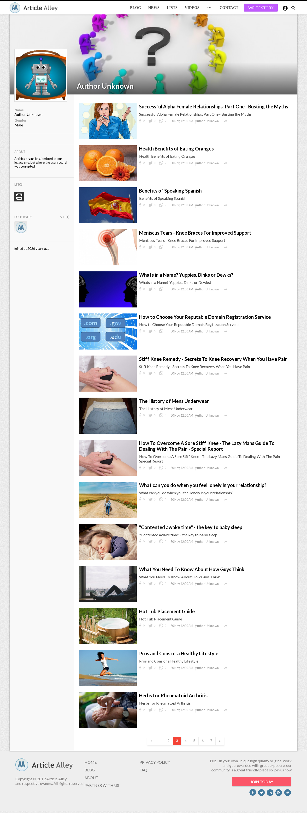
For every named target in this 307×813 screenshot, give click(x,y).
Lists (172, 8)
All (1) (64, 217)
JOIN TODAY (261, 784)
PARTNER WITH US (101, 787)
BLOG (135, 8)
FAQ (143, 772)
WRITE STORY (260, 7)
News (153, 8)
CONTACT (228, 8)
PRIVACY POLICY (155, 764)
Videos (192, 8)
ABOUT (91, 779)
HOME (90, 764)
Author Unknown (105, 85)
